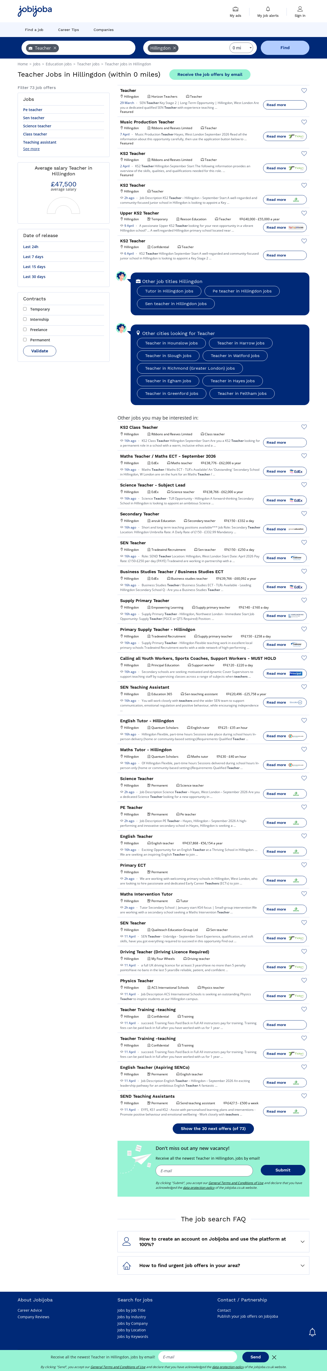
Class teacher (35, 134)
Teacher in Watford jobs (235, 355)
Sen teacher (33, 117)
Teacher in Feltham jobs (242, 393)
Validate (39, 350)
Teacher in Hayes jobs (233, 380)
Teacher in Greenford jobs (171, 393)
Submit (282, 1170)
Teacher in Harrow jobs (240, 343)
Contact (224, 1310)
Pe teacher (32, 109)
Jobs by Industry (131, 1316)
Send (256, 1356)
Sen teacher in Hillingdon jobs (176, 303)
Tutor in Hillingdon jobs (169, 291)
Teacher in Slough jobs (168, 355)
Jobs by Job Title (131, 1310)
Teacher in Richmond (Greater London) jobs (190, 368)
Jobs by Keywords (132, 1336)
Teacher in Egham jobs (168, 380)
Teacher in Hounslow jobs (171, 343)
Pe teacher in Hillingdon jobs (242, 291)
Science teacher (37, 125)
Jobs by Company (132, 1323)
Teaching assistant (40, 142)
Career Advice (30, 1310)
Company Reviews (33, 1316)
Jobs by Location (131, 1329)
